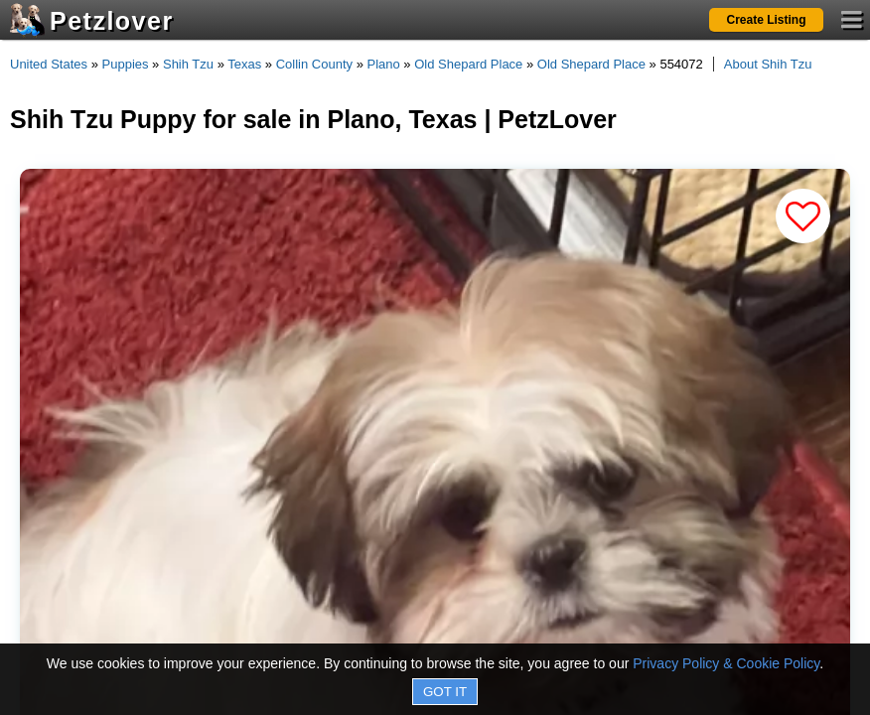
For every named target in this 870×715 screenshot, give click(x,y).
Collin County (314, 64)
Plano (383, 64)
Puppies (125, 64)
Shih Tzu (188, 64)
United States (48, 64)
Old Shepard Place (468, 64)
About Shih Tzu (768, 64)
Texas (244, 64)
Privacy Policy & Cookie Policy (726, 663)
